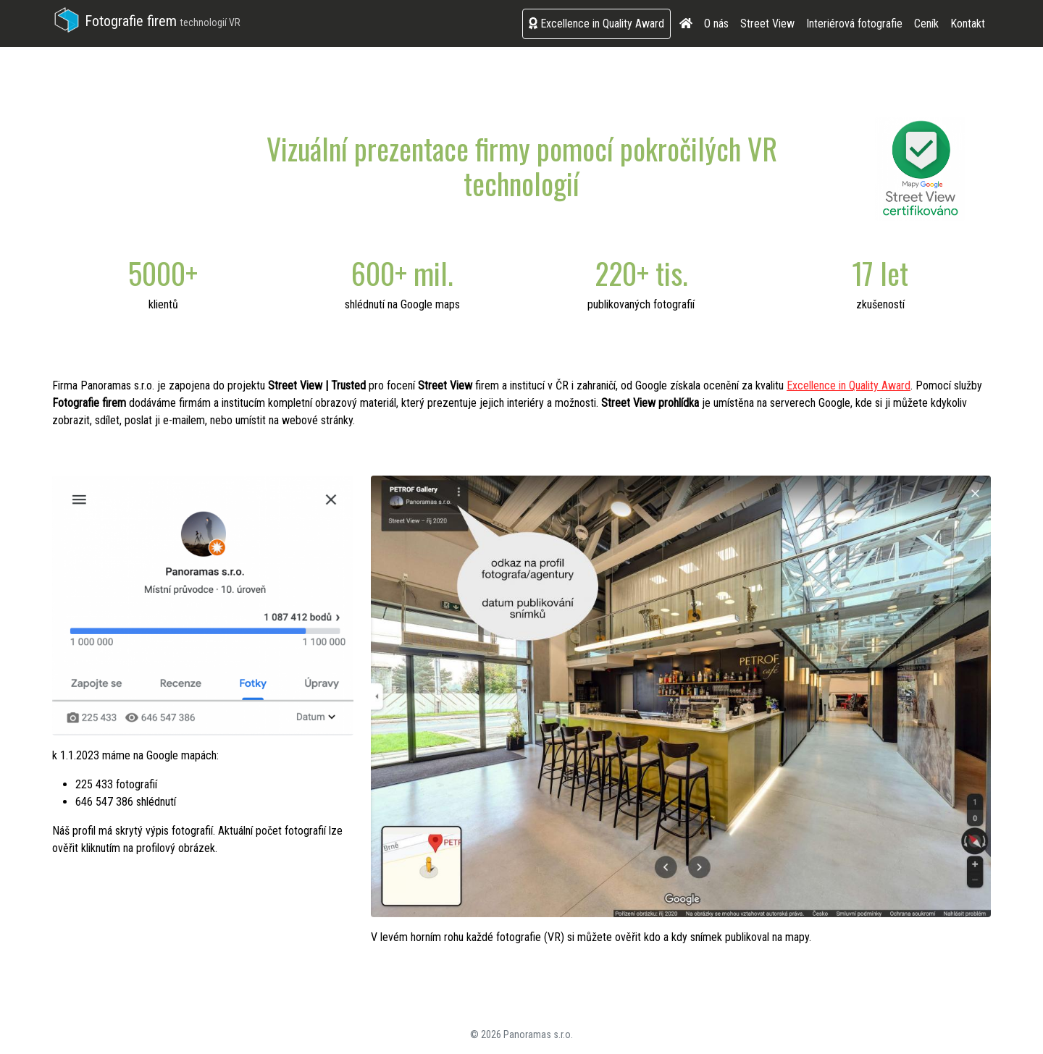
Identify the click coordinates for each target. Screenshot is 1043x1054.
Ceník (926, 23)
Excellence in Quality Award (596, 23)
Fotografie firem (146, 21)
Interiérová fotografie (854, 23)
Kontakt (967, 23)
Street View (767, 23)
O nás (716, 23)
